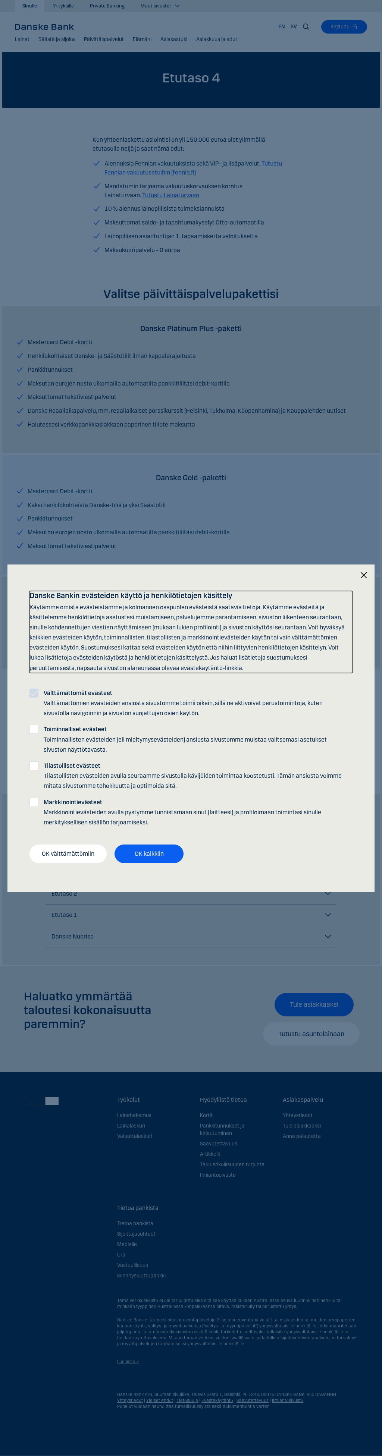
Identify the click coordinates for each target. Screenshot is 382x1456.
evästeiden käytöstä (100, 657)
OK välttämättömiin (68, 853)
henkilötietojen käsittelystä (171, 657)
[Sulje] (363, 575)
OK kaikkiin (149, 853)
